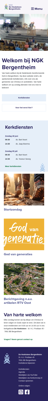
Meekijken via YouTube (28, 375)
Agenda (22, 372)
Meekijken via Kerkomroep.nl (30, 378)
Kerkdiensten (24, 98)
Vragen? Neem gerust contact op (18, 339)
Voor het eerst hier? (24, 108)
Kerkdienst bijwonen (27, 363)
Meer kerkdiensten (13, 166)
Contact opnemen (26, 381)
